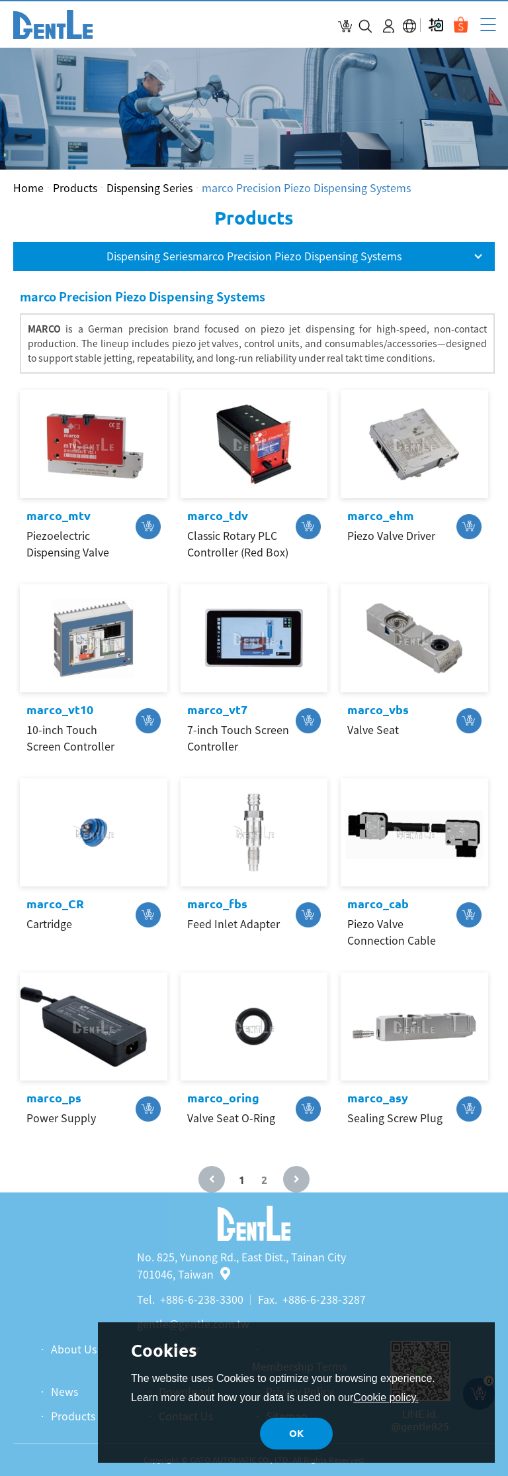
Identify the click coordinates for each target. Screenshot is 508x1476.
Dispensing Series (149, 187)
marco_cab (378, 903)
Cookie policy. (385, 1397)
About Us (74, 1349)
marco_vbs (378, 709)
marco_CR (55, 903)
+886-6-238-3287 (324, 1299)
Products (75, 187)
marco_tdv (217, 515)
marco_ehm (380, 515)
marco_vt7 (217, 709)
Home (28, 187)
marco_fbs (217, 903)
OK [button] (296, 1433)
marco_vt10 (59, 709)
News (64, 1391)
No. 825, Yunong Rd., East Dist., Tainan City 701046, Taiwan (241, 1265)
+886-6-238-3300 (201, 1299)
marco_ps (53, 1097)
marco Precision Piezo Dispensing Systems (306, 187)
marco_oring (223, 1097)
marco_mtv (58, 515)
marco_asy (377, 1097)
